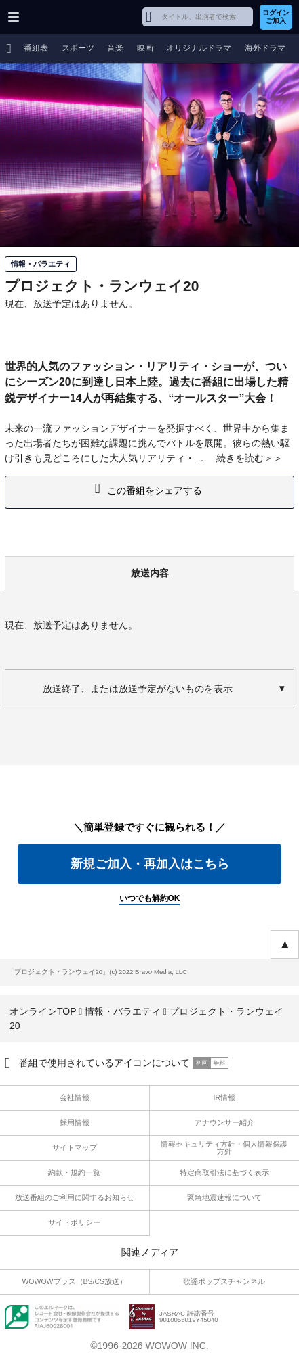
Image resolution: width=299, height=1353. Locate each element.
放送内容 (150, 573)
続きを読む (240, 458)
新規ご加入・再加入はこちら (150, 864)
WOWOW (62, 17)
